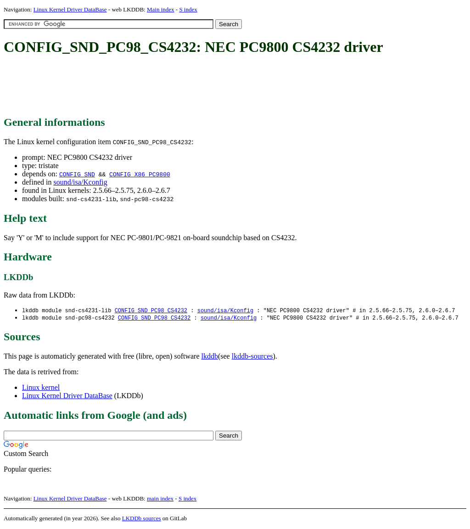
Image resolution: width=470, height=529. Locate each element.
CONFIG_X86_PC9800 (139, 174)
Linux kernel (41, 388)
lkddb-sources (252, 357)
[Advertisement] (171, 86)
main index (160, 499)
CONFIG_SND (77, 174)
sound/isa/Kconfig (80, 182)
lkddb (209, 357)
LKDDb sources (141, 519)
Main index (160, 9)
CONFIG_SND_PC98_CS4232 (151, 311)
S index (188, 9)
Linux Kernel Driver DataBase (70, 9)
